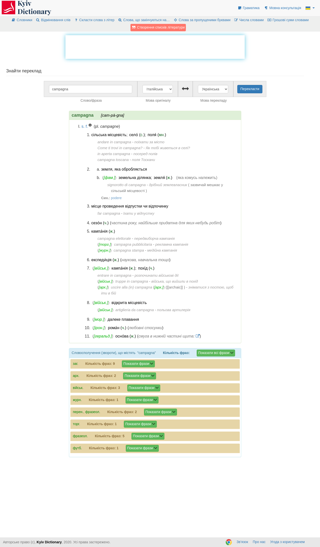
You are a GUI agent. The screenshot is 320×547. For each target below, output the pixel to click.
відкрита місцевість (129, 303)
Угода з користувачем (287, 542)
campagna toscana (113, 160)
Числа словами (249, 20)
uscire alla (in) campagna (131, 287)
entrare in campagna (114, 275)
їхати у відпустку (138, 213)
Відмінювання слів (53, 20)
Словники (21, 20)
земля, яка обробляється (124, 169)
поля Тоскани (143, 160)
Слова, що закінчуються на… (144, 20)
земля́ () (163, 178)
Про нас (259, 542)
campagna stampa (128, 250)
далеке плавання (123, 319)
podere (116, 198)
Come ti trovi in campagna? (120, 148)
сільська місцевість (108, 135)
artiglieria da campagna (134, 310)
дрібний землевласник (168, 185)
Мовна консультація (282, 8)
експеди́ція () (105, 260)
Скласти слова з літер (94, 20)
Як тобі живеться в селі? (168, 148)
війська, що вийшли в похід (174, 281)
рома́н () (117, 328)
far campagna (108, 213)
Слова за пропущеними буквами (201, 20)
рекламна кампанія (171, 244)
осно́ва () (125, 336)
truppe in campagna (131, 281)
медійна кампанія (162, 250)
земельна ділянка (135, 178)
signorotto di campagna (126, 185)
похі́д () (146, 268)
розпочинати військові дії (156, 275)
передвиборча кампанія (154, 238)
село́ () (137, 135)
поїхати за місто (149, 142)
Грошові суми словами (288, 20)
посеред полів (145, 154)
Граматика (249, 8)
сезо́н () (100, 223)
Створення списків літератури (158, 27)
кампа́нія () (103, 231)
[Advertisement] (155, 46)
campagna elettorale (114, 238)
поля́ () (157, 135)
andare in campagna (114, 142)
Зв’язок (242, 542)
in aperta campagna (113, 154)
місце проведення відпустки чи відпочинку (129, 206)
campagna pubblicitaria (133, 244)
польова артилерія (173, 310)
